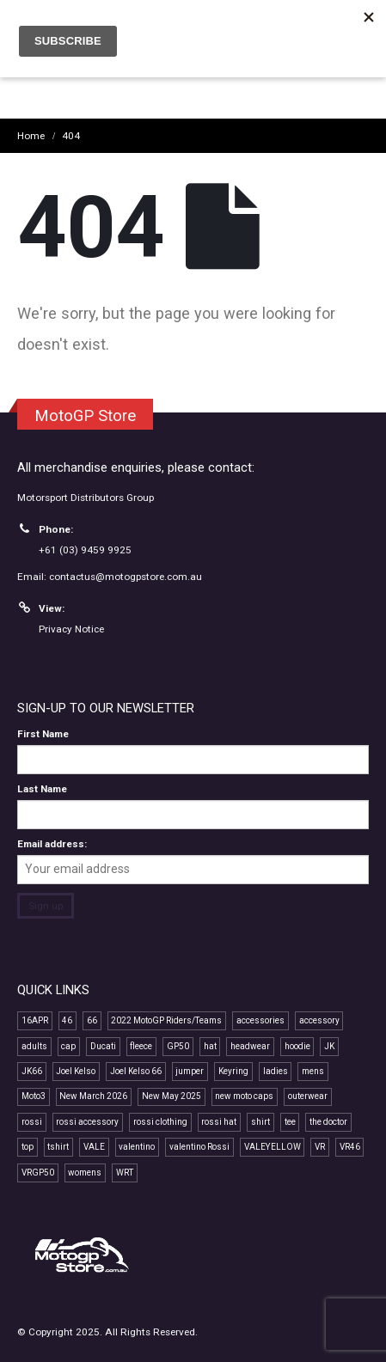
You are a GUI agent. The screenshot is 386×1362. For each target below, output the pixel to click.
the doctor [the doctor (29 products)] (328, 1122)
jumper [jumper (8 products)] (189, 1071)
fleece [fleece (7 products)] (141, 1046)
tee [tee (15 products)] (290, 1122)
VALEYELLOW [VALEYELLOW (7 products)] (272, 1146)
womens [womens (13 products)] (84, 1172)
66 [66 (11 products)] (92, 1020)
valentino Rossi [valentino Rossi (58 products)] (199, 1146)
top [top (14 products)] (27, 1146)
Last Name (42, 789)
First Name (43, 734)
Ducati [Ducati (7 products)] (103, 1046)
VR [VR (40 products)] (320, 1146)
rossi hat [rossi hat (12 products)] (218, 1122)
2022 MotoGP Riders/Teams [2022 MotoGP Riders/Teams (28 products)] (166, 1020)
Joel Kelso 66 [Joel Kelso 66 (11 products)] (136, 1071)
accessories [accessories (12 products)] (260, 1020)
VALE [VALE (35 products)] (94, 1146)
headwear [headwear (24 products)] (250, 1046)
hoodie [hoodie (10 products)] (297, 1046)
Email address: (52, 844)
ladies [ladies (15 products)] (275, 1071)
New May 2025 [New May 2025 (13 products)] (171, 1096)
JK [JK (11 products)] (329, 1046)
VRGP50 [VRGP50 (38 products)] (37, 1172)
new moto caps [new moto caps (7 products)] (244, 1096)
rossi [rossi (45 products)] (31, 1122)
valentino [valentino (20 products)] (137, 1146)
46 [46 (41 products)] (67, 1020)
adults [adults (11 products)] (34, 1046)
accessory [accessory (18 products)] (319, 1020)
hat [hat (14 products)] (210, 1046)
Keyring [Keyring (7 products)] (233, 1071)
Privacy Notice (71, 629)
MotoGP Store (85, 415)
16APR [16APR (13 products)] (34, 1020)
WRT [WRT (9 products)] (124, 1172)
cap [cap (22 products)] (68, 1046)
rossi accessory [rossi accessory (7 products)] (87, 1122)
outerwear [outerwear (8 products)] (308, 1096)
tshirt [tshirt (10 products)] (58, 1146)
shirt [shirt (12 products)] (260, 1122)
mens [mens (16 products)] (313, 1071)
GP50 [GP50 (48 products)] (178, 1046)
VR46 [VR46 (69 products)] (350, 1146)
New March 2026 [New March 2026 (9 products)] (93, 1096)
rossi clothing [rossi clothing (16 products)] (160, 1122)
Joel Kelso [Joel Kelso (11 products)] (75, 1071)
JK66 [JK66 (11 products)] (31, 1071)
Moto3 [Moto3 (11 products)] (33, 1096)
